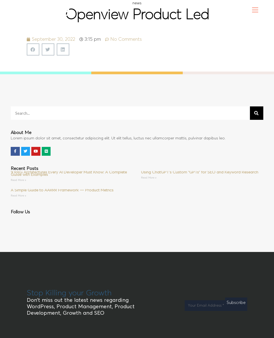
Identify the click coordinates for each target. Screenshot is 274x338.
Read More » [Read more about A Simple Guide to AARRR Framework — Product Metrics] (18, 195)
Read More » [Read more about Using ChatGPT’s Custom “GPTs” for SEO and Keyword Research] (148, 177)
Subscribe (236, 303)
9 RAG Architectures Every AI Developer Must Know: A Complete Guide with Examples (69, 173)
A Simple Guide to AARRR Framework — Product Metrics (62, 190)
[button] (33, 49)
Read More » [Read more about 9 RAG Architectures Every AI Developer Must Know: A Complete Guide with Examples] (18, 180)
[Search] (256, 113)
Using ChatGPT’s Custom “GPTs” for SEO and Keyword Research (199, 172)
